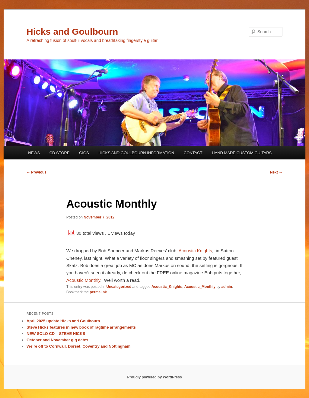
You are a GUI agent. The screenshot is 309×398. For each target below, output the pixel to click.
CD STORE (59, 153)
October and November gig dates (57, 340)
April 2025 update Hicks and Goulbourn (63, 321)
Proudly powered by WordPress (154, 377)
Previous (36, 172)
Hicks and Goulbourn (72, 32)
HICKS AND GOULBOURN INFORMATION (136, 153)
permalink (98, 292)
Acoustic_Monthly (199, 287)
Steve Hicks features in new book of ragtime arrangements (81, 327)
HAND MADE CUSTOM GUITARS (242, 153)
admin (226, 287)
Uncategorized (119, 287)
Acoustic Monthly (83, 280)
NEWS (34, 153)
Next (276, 172)
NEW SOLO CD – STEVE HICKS (56, 333)
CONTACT (193, 153)
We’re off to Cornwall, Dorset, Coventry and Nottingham (78, 346)
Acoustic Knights (195, 250)
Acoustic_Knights (166, 287)
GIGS (84, 153)
